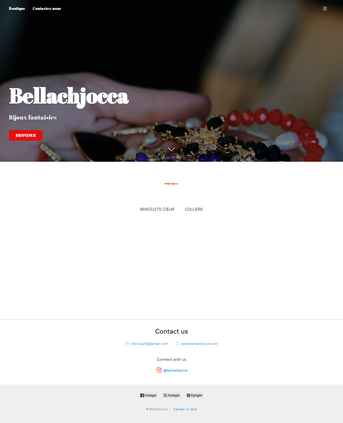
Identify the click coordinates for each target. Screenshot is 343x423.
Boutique (17, 8)
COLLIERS (194, 209)
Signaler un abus (185, 409)
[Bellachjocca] (171, 184)
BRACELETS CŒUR (157, 209)
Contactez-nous (47, 8)
